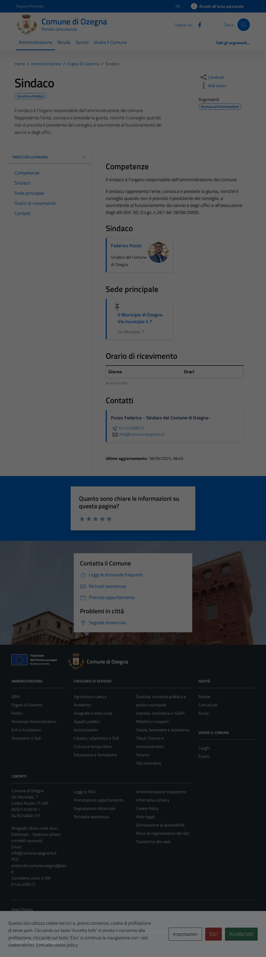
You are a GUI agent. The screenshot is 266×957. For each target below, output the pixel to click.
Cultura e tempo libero (93, 746)
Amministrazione (35, 42)
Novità (63, 42)
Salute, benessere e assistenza (162, 730)
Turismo (142, 755)
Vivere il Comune (110, 42)
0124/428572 (127, 428)
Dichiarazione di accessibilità (160, 825)
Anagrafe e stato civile (93, 713)
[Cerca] (243, 24)
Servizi (82, 42)
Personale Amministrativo (33, 721)
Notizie (204, 696)
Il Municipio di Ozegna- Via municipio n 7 (141, 318)
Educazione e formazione (95, 755)
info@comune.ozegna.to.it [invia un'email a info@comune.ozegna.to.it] (137, 434)
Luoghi (204, 748)
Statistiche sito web (153, 841)
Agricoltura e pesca (90, 696)
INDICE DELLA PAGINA (49, 157)
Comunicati (208, 705)
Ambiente (82, 705)
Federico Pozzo (126, 245)
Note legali (145, 816)
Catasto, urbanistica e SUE (96, 738)
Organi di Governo (26, 705)
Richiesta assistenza (91, 816)
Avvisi (203, 713)
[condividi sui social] (211, 77)
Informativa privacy (152, 800)
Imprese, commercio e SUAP (160, 713)
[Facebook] (197, 24)
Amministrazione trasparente (161, 792)
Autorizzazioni (86, 730)
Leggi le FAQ (84, 792)
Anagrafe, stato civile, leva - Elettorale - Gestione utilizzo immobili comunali (36, 834)
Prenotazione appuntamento (98, 800)
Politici (17, 713)
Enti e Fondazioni (26, 730)
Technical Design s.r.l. (47, 942)
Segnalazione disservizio (94, 808)
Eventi (204, 756)
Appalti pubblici (87, 721)
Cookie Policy (147, 808)
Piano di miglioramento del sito (162, 833)
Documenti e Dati (26, 738)
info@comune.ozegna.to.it (34, 853)
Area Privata (22, 909)
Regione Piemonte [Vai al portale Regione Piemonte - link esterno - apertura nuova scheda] (30, 6)
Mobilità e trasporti (152, 721)
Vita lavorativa (148, 763)
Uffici (15, 696)
